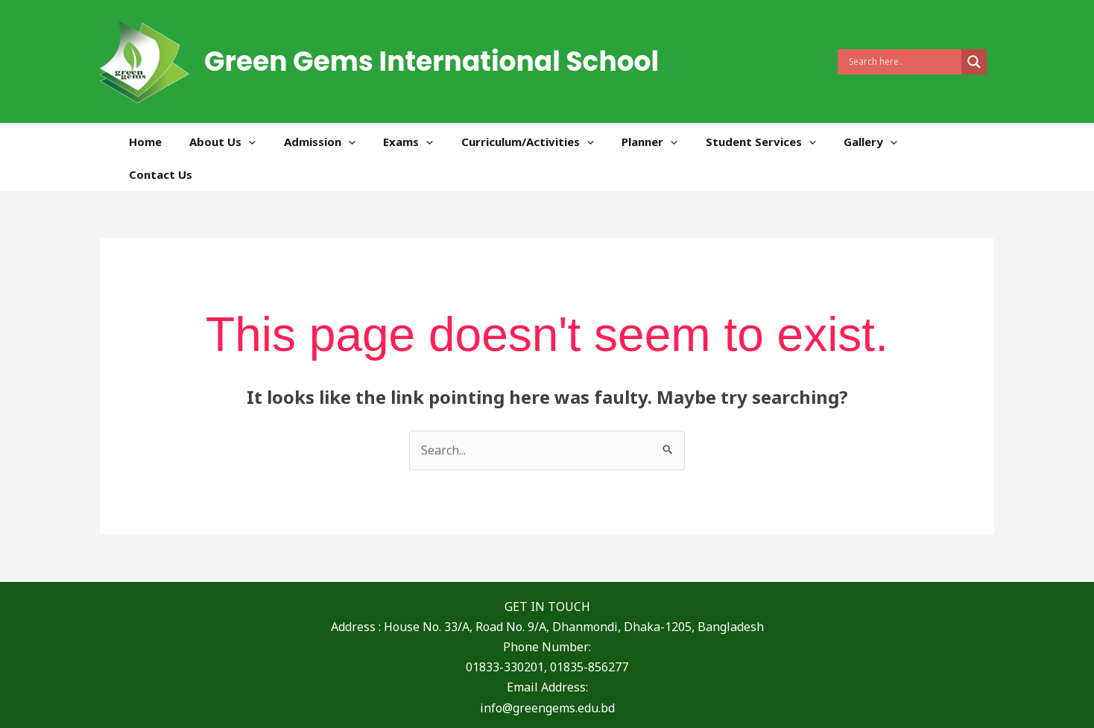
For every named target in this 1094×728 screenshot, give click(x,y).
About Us (256, 141)
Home (184, 141)
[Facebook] (500, 704)
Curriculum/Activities (544, 141)
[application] (282, 141)
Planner (661, 141)
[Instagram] (591, 704)
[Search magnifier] (974, 62)
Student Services (766, 141)
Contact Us (951, 141)
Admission (347, 141)
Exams (430, 141)
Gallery (870, 141)
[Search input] (903, 62)
